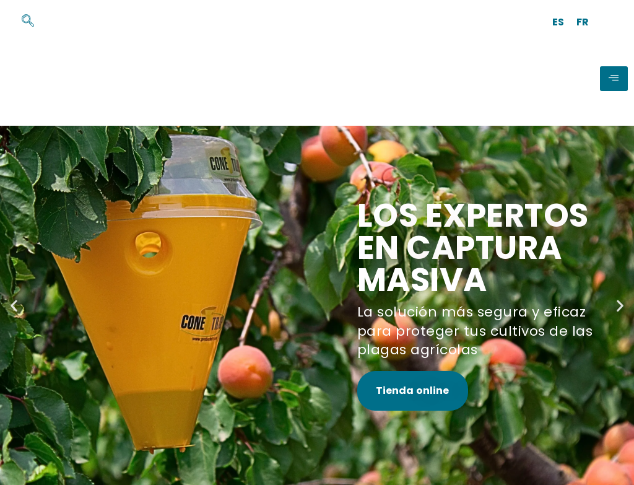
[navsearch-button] (21, 21)
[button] (14, 305)
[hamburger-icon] (614, 78)
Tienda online (412, 390)
